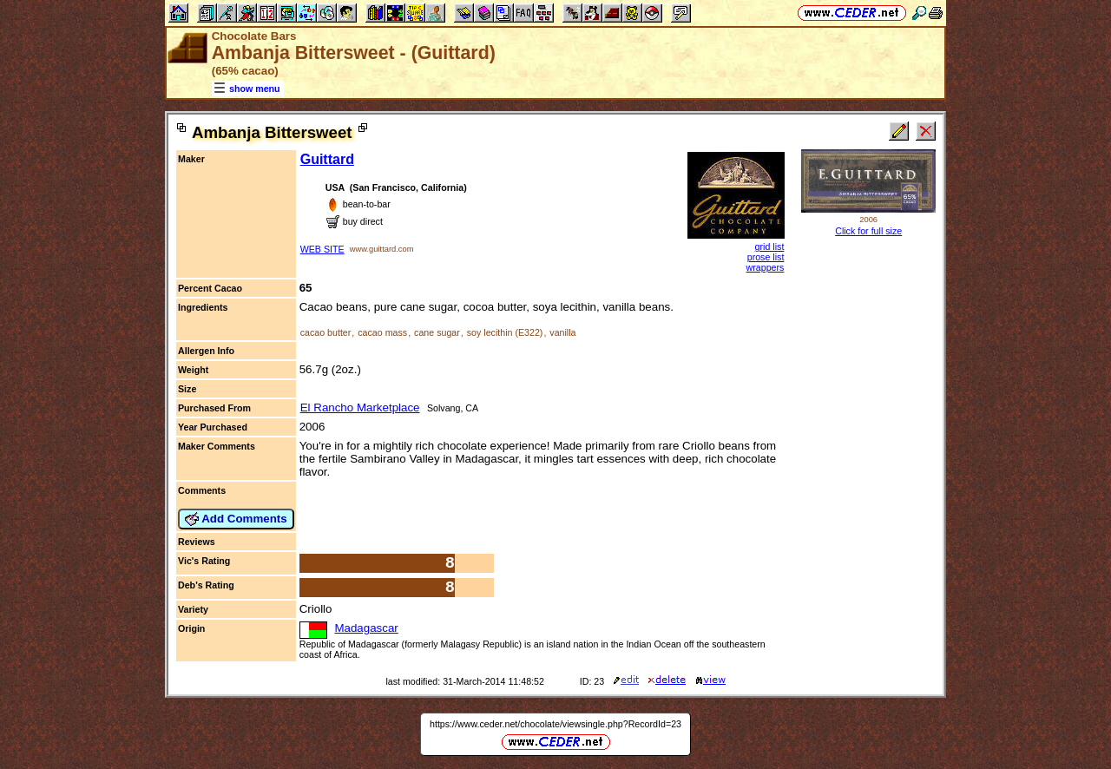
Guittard (327, 159)
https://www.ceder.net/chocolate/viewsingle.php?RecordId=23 (555, 724)
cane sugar (437, 332)
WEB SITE (322, 249)
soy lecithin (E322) (505, 332)
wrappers (765, 267)
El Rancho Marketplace (360, 407)
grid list (770, 246)
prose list (766, 257)
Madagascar (366, 627)
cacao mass (382, 332)
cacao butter (326, 332)
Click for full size (868, 231)
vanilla (562, 332)
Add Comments (236, 519)
